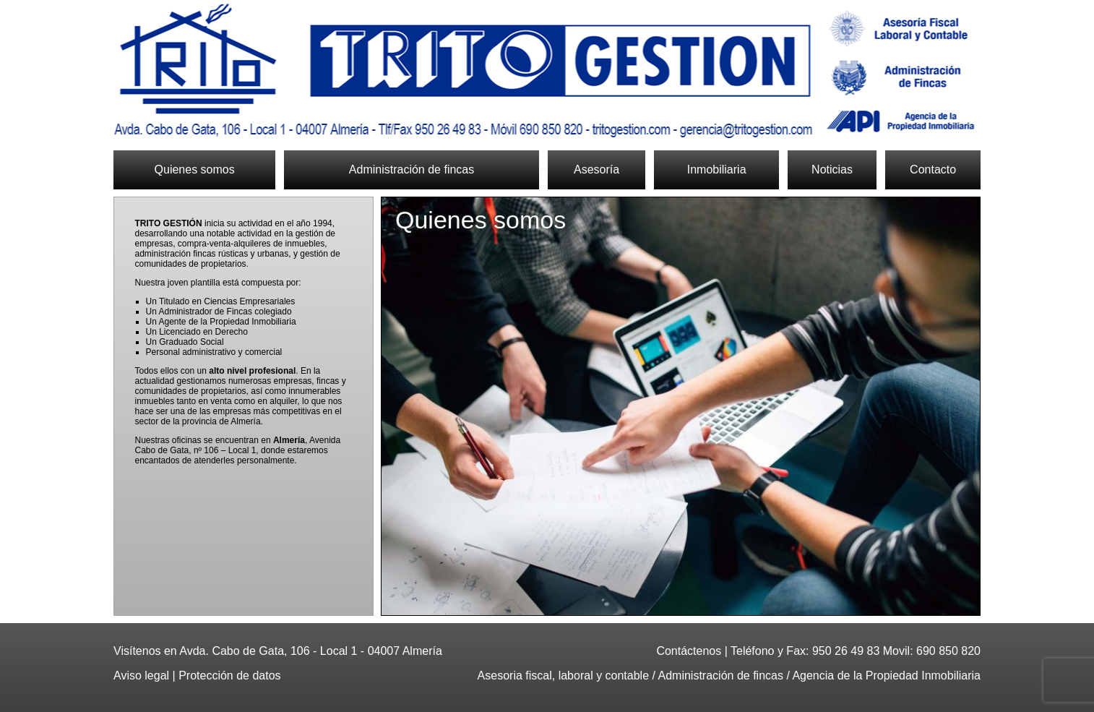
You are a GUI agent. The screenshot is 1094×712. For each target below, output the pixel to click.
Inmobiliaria (716, 169)
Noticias (832, 169)
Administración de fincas (411, 169)
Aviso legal (141, 675)
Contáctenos (688, 651)
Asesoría (596, 169)
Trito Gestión (547, 71)
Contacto (933, 169)
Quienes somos (195, 169)
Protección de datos (229, 675)
